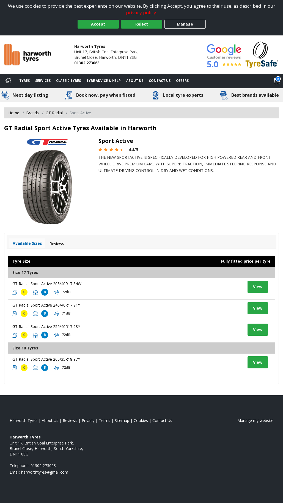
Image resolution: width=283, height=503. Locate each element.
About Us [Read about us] (50, 420)
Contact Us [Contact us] (160, 80)
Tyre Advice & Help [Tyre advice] (103, 80)
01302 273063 (87, 62)
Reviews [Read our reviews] (70, 420)
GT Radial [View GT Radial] (54, 112)
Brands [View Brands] (32, 112)
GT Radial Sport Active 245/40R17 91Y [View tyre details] (46, 305)
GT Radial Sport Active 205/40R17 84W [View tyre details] (46, 283)
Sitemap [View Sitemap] (122, 420)
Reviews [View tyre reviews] (57, 243)
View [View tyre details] (257, 286)
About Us (134, 80)
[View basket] (277, 81)
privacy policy (141, 12)
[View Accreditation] (262, 54)
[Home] (8, 81)
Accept (98, 24)
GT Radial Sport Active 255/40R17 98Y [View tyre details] (46, 326)
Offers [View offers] (182, 80)
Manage (185, 24)
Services (43, 80)
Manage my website (255, 420)
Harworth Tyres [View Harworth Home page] (23, 420)
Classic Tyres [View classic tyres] (68, 80)
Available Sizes (27, 243)
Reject (141, 24)
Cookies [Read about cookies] (141, 420)
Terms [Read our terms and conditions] (104, 420)
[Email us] (44, 472)
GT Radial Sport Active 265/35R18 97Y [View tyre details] (46, 359)
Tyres (24, 80)
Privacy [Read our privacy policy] (88, 420)
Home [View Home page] (13, 112)
